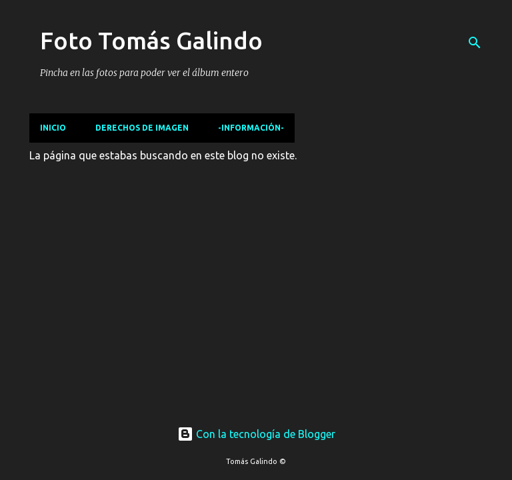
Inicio (53, 127)
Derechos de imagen (142, 127)
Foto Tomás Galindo (151, 40)
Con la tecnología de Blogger (256, 434)
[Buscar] (475, 43)
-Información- (251, 127)
